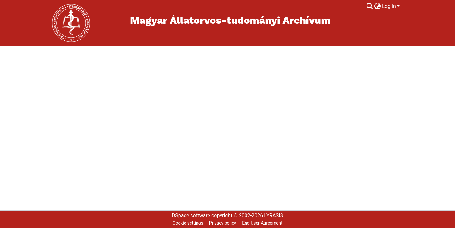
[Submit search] (369, 6)
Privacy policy (222, 222)
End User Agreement (262, 222)
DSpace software (191, 216)
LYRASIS (273, 216)
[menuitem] (377, 6)
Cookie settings (188, 222)
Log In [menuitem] (389, 6)
